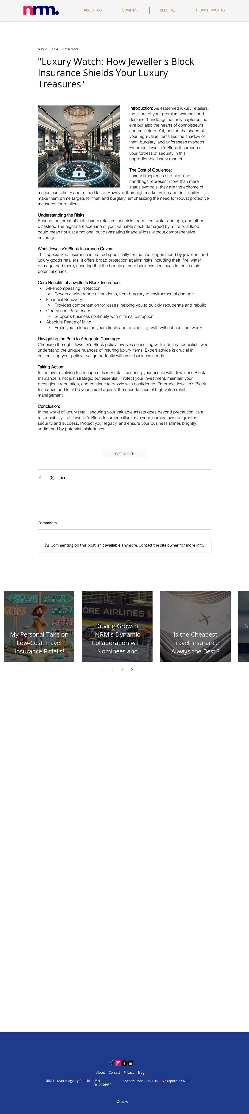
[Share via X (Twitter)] (51, 477)
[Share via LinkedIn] (63, 477)
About (101, 1072)
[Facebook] (124, 1063)
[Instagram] (118, 1063)
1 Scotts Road (133, 1081)
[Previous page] (102, 669)
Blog (142, 1072)
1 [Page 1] (112, 670)
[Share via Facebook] (40, 477)
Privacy (129, 1072)
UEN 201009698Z (102, 1082)
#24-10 (152, 1081)
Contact (115, 1072)
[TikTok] (112, 1063)
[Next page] (132, 669)
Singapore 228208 (175, 1081)
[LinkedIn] (130, 1063)
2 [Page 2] (122, 670)
